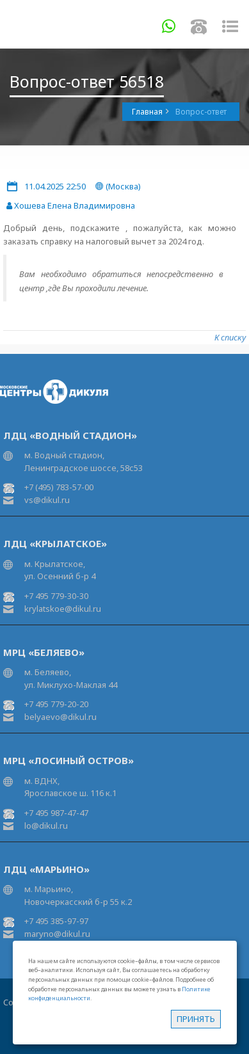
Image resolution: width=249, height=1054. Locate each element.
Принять (196, 1019)
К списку (230, 337)
